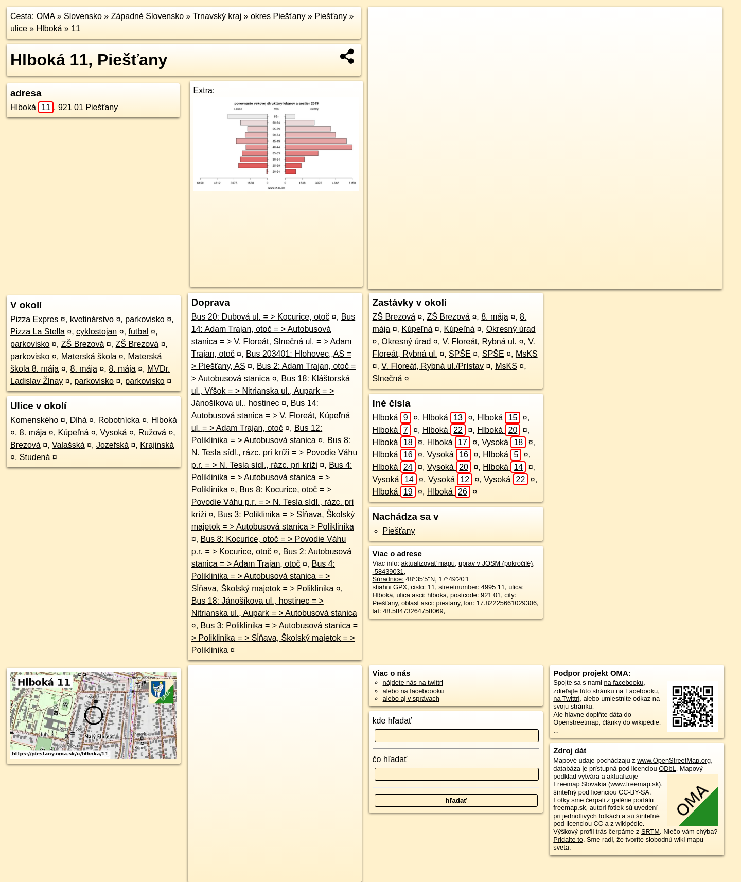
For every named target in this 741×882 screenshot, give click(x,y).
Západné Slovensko (147, 16)
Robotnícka (119, 420)
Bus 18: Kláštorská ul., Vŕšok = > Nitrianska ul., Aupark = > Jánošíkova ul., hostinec (270, 391)
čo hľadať (390, 759)
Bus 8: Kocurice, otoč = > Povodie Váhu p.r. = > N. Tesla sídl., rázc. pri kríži (272, 502)
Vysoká (113, 432)
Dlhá (78, 420)
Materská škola (89, 356)
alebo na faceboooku (413, 691)
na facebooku (623, 682)
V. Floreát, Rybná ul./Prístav (432, 366)
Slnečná (387, 378)
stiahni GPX (390, 587)
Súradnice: (388, 579)
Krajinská (157, 444)
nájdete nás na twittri (413, 682)
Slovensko (83, 16)
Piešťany (330, 16)
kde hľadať (392, 720)
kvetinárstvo (92, 319)
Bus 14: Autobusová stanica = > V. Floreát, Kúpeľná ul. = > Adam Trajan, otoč (270, 415)
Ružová (152, 432)
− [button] (385, 40)
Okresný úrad (511, 329)
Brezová (25, 444)
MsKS (527, 353)
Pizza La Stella (37, 331)
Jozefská (112, 444)
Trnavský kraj (217, 16)
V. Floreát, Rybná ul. (480, 341)
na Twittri (566, 698)
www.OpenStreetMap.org (674, 760)
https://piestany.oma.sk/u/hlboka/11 (672, 281)
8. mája (83, 368)
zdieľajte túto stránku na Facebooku (605, 691)
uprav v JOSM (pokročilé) (495, 563)
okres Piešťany (278, 16)
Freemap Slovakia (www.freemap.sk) (607, 784)
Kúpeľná (73, 432)
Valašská (68, 444)
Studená (35, 457)
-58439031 (388, 571)
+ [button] (385, 24)
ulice (18, 28)
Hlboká (49, 28)
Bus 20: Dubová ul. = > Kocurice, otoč (260, 316)
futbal (139, 331)
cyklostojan (96, 331)
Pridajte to (568, 839)
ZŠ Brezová (82, 344)
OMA (46, 16)
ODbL (667, 768)
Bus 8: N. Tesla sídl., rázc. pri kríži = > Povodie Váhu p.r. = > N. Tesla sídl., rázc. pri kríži (274, 452)
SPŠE (460, 353)
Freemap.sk (590, 281)
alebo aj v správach (411, 698)
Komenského (34, 420)
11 (75, 28)
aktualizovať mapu (428, 563)
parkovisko (144, 319)
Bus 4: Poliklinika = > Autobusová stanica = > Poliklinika (271, 477)
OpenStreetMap (537, 281)
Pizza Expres (34, 319)
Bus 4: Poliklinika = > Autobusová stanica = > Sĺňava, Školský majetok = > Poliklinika (263, 576)
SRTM (650, 831)
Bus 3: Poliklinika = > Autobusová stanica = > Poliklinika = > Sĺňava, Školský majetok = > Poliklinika (274, 638)
